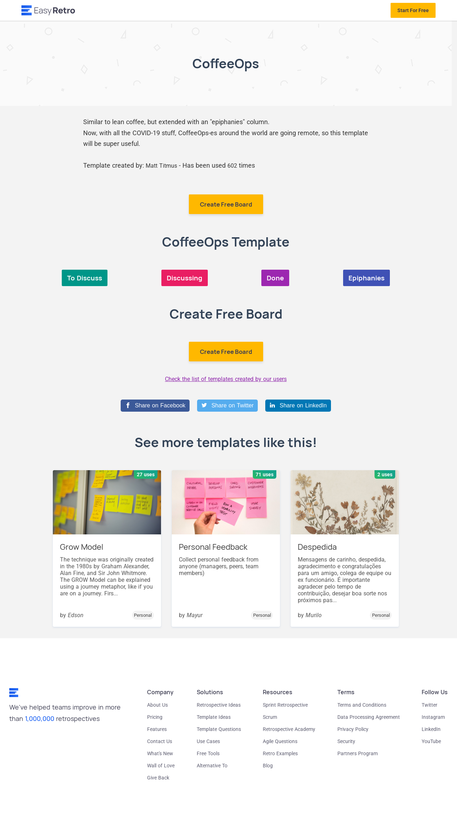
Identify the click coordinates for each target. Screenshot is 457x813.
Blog (268, 765)
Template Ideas (214, 717)
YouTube (431, 741)
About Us (157, 705)
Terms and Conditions (361, 705)
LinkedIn (431, 729)
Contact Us (159, 741)
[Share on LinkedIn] (298, 406)
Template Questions (219, 729)
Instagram (433, 717)
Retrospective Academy (289, 729)
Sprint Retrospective (285, 705)
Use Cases (208, 741)
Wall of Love (161, 765)
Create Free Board (226, 204)
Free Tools (208, 753)
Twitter (429, 705)
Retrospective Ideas (219, 705)
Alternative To (212, 765)
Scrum (270, 717)
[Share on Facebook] (155, 406)
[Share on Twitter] (227, 406)
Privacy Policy (352, 729)
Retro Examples (280, 753)
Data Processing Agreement (368, 717)
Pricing (154, 717)
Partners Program (357, 753)
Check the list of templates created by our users (226, 379)
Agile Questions (280, 741)
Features (157, 729)
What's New (160, 753)
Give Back (158, 778)
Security (346, 741)
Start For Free (413, 10)
